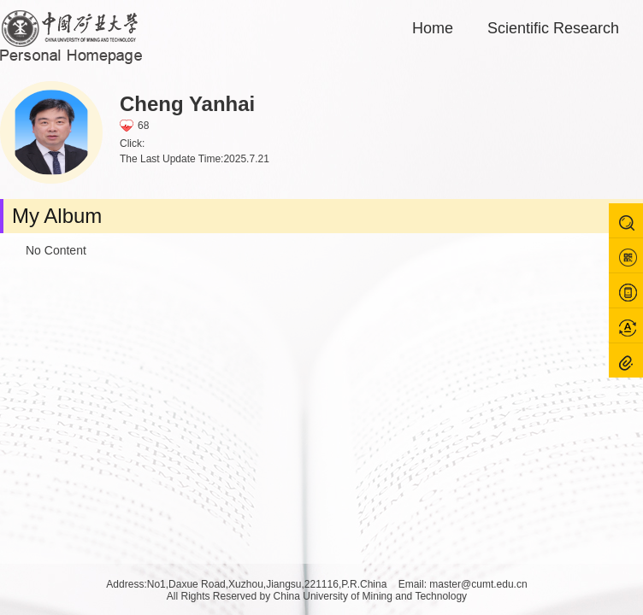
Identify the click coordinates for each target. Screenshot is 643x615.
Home (432, 28)
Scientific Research (553, 28)
